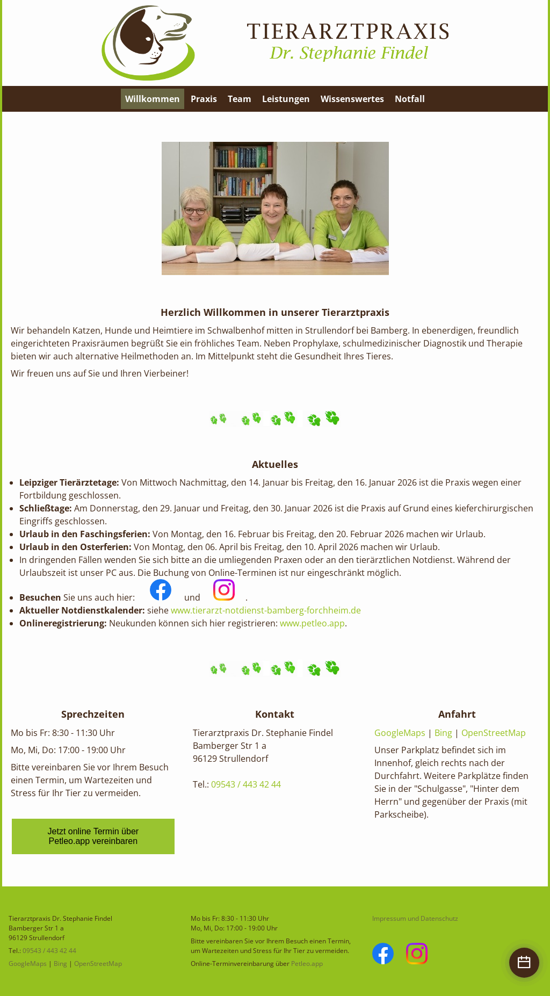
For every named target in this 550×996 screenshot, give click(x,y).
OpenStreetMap (493, 733)
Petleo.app (307, 963)
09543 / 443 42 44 (246, 784)
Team (239, 99)
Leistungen (286, 99)
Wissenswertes (352, 99)
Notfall (410, 99)
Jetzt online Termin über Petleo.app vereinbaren (93, 836)
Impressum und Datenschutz (415, 918)
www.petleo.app (312, 623)
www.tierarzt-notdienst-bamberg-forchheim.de (266, 610)
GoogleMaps (399, 733)
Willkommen (152, 99)
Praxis (204, 99)
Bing (443, 733)
